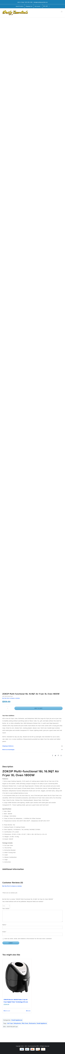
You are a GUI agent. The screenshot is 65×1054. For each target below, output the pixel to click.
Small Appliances (16, 1020)
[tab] (32, 746)
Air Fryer (10, 1023)
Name (4, 924)
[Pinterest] (58, 755)
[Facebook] (52, 755)
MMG (37, 1046)
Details (28, 1010)
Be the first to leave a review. (12, 886)
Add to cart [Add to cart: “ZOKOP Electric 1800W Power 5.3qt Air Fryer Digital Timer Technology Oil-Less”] (7, 1010)
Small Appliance (42, 1023)
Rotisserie (32, 1023)
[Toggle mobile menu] (62, 11)
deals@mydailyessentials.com (41, 2)
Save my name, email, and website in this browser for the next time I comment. (28, 938)
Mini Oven (25, 1023)
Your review (6, 908)
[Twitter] (55, 755)
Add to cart (38, 708)
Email (4, 931)
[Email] (61, 755)
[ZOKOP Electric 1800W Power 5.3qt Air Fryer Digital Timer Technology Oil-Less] (17, 978)
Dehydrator (17, 1023)
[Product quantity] (7, 708)
